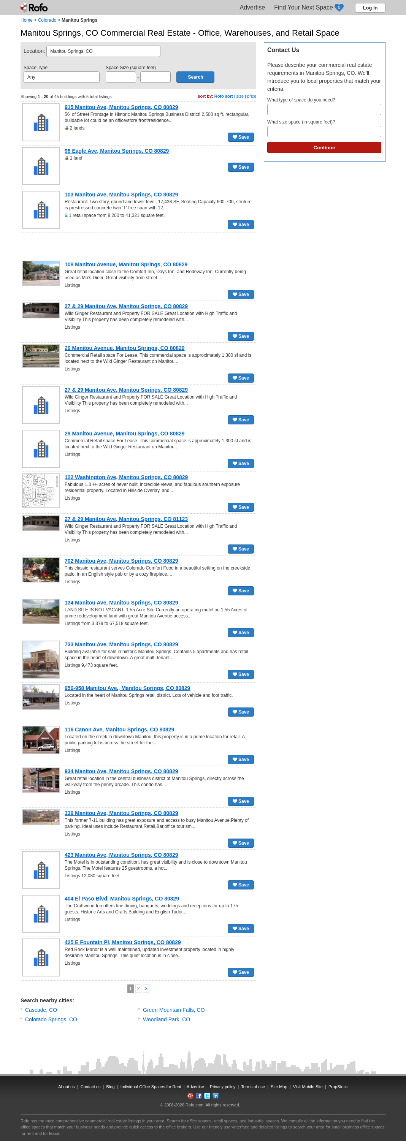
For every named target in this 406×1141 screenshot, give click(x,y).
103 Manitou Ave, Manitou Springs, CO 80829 (121, 194)
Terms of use (253, 1086)
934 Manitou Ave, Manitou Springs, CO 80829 (121, 771)
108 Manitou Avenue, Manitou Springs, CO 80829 (126, 264)
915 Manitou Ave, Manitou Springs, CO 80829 (121, 107)
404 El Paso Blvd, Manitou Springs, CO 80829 (122, 899)
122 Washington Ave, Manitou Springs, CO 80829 (126, 477)
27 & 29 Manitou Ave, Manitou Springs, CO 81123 (126, 519)
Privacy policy (222, 1086)
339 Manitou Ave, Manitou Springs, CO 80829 (121, 813)
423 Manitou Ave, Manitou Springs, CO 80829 (121, 855)
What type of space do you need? (324, 106)
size (240, 96)
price (251, 96)
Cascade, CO (41, 1010)
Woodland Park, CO (166, 1019)
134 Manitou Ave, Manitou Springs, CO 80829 (121, 603)
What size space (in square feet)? (324, 128)
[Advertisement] (138, 245)
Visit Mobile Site (308, 1086)
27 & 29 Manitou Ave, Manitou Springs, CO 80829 (126, 306)
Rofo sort (223, 96)
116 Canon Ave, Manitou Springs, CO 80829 (119, 729)
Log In (370, 8)
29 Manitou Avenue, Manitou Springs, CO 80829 (125, 348)
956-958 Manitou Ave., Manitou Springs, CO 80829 (127, 688)
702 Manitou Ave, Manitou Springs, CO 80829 (121, 561)
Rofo (35, 7)
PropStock (338, 1086)
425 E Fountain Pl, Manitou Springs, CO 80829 (123, 942)
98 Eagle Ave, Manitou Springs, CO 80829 (117, 151)
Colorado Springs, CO (51, 1019)
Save (241, 137)
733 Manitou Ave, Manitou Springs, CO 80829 (121, 644)
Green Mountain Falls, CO (174, 1010)
